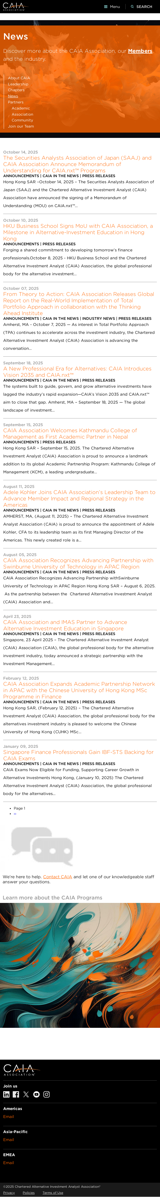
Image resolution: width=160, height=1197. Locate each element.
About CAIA (19, 78)
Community (22, 120)
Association (22, 114)
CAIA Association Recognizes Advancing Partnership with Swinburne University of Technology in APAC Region (78, 563)
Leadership (18, 84)
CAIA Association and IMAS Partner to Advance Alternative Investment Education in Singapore (65, 625)
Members (140, 51)
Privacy (9, 1193)
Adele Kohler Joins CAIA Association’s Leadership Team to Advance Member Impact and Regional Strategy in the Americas (79, 498)
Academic (21, 108)
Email (8, 1116)
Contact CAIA (57, 876)
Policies (29, 1193)
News (13, 96)
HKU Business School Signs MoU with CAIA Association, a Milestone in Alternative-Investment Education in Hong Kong (78, 232)
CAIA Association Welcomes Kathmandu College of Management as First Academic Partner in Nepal (70, 433)
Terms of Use (53, 1193)
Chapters (16, 90)
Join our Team (21, 126)
